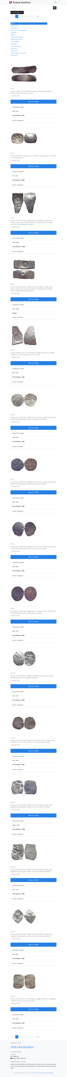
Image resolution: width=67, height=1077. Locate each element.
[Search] (54, 7)
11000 (23, 246)
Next (38, 16)
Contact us (13, 1054)
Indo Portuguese (15, 41)
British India (14, 48)
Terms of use (33, 1073)
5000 (23, 764)
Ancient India (14, 26)
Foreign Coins (14, 51)
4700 (23, 1023)
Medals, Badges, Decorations (19, 53)
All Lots (13, 23)
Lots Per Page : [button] (17, 12)
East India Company (16, 46)
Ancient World (14, 28)
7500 (23, 115)
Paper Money (14, 55)
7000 (23, 377)
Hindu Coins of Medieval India (18, 30)
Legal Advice (49, 1073)
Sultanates (14, 32)
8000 (23, 571)
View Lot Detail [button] (33, 102)
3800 (23, 894)
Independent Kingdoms (17, 37)
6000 (23, 700)
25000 (23, 829)
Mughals (13, 35)
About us (24, 1061)
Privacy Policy (42, 1073)
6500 (23, 506)
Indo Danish (14, 44)
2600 (23, 180)
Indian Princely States (16, 39)
